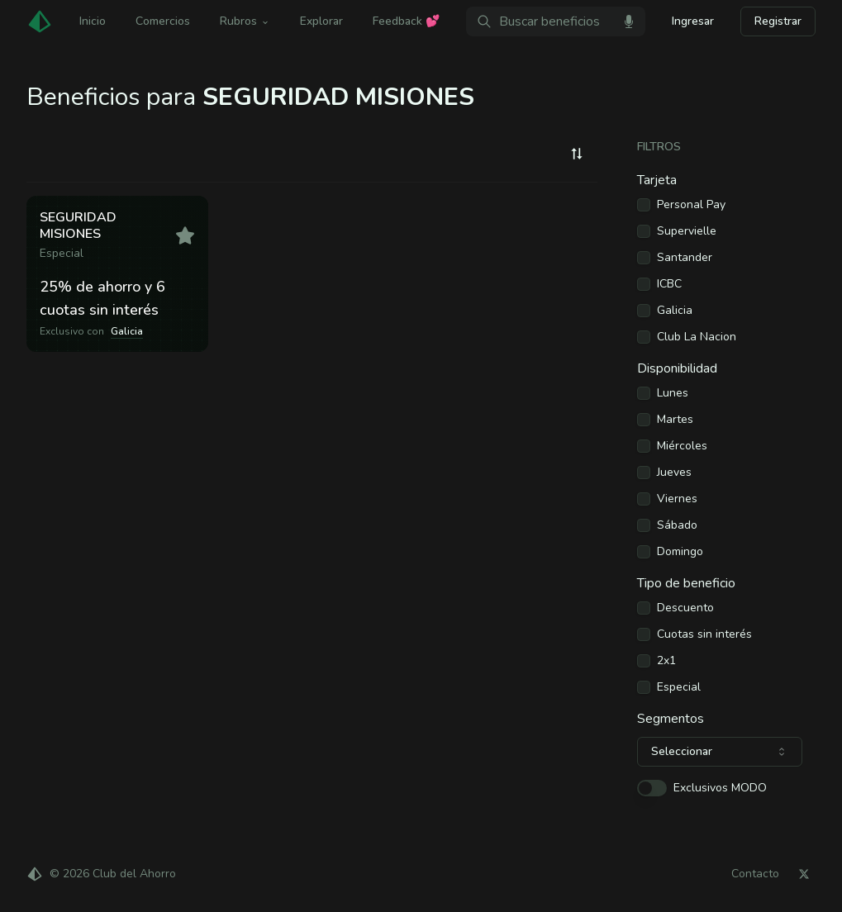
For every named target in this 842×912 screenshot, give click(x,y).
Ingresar (693, 21)
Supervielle (686, 231)
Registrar (778, 21)
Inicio (92, 21)
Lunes (672, 393)
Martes (675, 419)
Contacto (755, 874)
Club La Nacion (696, 337)
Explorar (321, 21)
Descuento (685, 608)
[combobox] (576, 154)
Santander (684, 257)
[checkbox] (643, 204)
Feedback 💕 (406, 21)
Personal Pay (691, 204)
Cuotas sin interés (704, 634)
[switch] (652, 788)
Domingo (680, 551)
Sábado (677, 525)
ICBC (669, 284)
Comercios (163, 21)
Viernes (677, 499)
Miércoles (682, 446)
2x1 (666, 660)
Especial (679, 687)
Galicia (674, 310)
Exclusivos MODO (720, 788)
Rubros (245, 21)
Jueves (674, 472)
